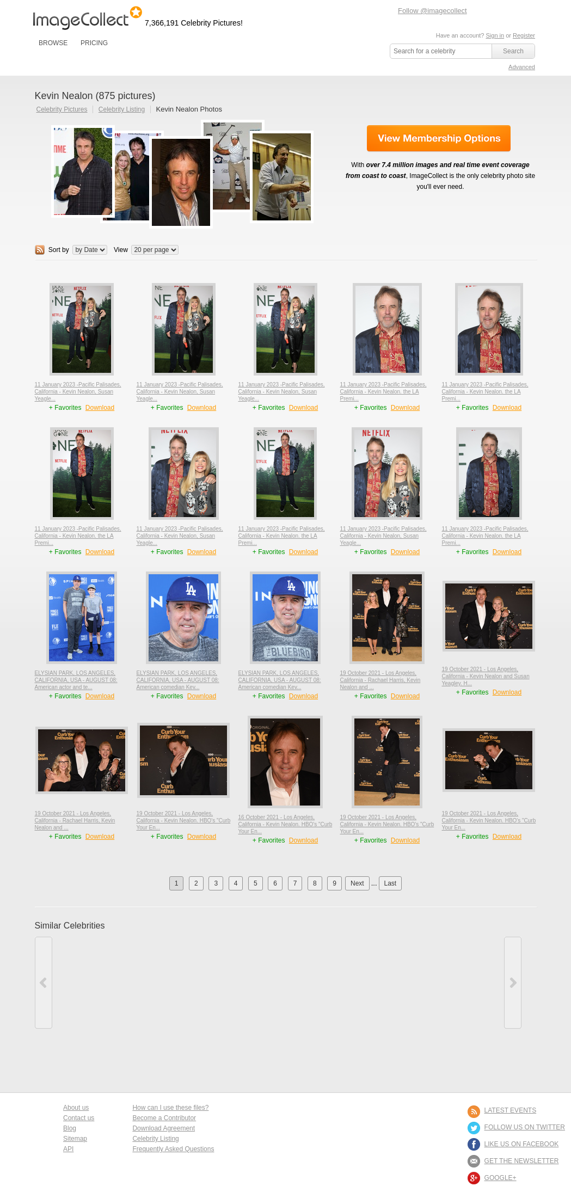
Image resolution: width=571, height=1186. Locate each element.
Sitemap (75, 1138)
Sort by (58, 250)
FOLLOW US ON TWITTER (524, 1127)
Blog (69, 1128)
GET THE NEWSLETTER (521, 1161)
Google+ (500, 1178)
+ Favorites (66, 407)
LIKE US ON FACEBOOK (521, 1144)
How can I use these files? (170, 1107)
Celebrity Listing (122, 109)
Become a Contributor (164, 1118)
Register (524, 35)
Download (99, 407)
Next (357, 883)
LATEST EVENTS (510, 1110)
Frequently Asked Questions (173, 1149)
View (121, 250)
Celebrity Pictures (62, 109)
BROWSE (53, 43)
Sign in (495, 35)
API (68, 1149)
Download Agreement (163, 1128)
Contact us (78, 1118)
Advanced (521, 67)
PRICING (94, 43)
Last (390, 883)
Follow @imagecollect (432, 11)
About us (76, 1107)
